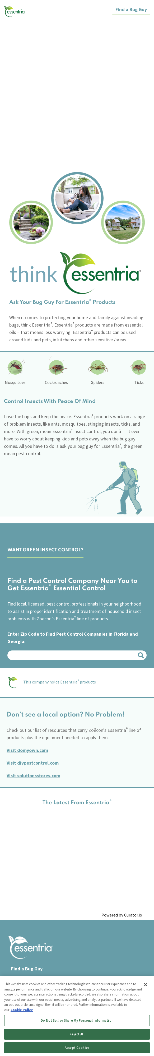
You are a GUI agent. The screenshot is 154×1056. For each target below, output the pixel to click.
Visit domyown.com (27, 750)
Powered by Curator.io (121, 914)
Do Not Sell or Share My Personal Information (77, 1020)
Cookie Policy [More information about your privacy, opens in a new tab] (22, 1010)
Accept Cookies (77, 1047)
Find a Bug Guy (131, 9)
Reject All (76, 1034)
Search (142, 655)
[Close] (145, 984)
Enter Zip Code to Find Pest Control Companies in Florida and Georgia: (72, 637)
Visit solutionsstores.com (33, 775)
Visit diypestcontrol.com (33, 763)
